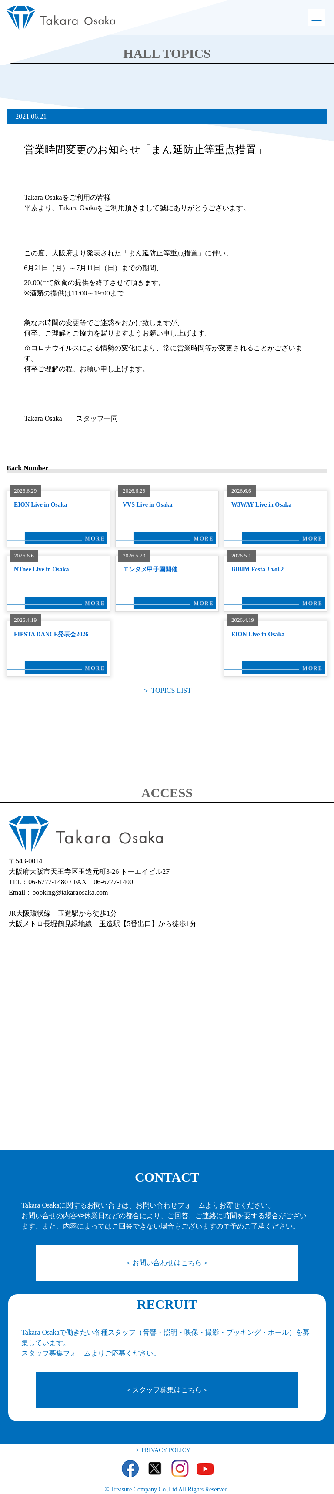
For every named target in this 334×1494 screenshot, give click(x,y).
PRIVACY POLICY (165, 1450)
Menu (316, 17)
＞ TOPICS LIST (167, 690)
